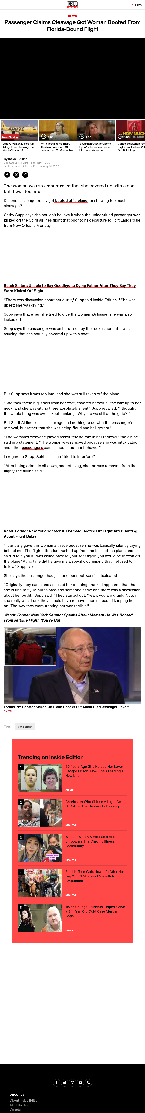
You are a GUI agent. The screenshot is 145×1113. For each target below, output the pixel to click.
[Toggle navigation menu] (5, 4)
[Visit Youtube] (80, 1083)
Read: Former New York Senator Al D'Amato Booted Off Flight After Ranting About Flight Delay (70, 533)
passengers (33, 447)
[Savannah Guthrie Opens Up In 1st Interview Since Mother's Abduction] (96, 136)
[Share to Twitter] (16, 175)
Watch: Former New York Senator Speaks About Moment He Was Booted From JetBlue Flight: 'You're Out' (68, 617)
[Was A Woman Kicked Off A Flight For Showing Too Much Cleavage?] (19, 136)
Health (70, 825)
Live (138, 4)
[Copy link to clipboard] (25, 175)
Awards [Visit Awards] (15, 1109)
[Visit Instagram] (72, 1083)
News (72, 16)
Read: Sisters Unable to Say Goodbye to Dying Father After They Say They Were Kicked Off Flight (70, 288)
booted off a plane (71, 200)
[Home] (72, 5)
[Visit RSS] (88, 1083)
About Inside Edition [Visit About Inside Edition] (24, 1100)
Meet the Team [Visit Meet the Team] (20, 1105)
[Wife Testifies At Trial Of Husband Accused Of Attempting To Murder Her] (57, 136)
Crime (69, 790)
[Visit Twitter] (64, 1083)
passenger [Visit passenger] (25, 726)
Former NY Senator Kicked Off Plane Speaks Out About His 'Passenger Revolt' (67, 706)
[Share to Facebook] (7, 175)
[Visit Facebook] (56, 1083)
